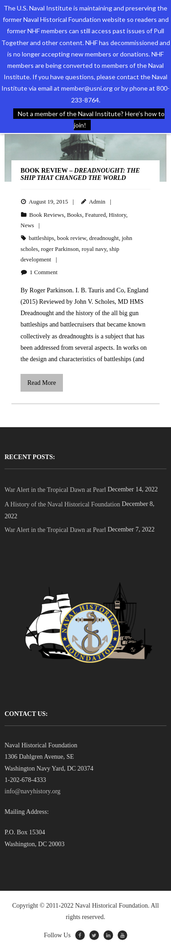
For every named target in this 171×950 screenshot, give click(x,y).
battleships (41, 238)
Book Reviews (46, 214)
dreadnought (104, 238)
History (117, 214)
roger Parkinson (60, 248)
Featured (95, 214)
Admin (97, 201)
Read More (41, 382)
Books (74, 214)
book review (71, 238)
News (27, 225)
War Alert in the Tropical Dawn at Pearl (55, 489)
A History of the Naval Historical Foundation (62, 504)
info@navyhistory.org (33, 791)
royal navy (94, 248)
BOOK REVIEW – (80, 174)
